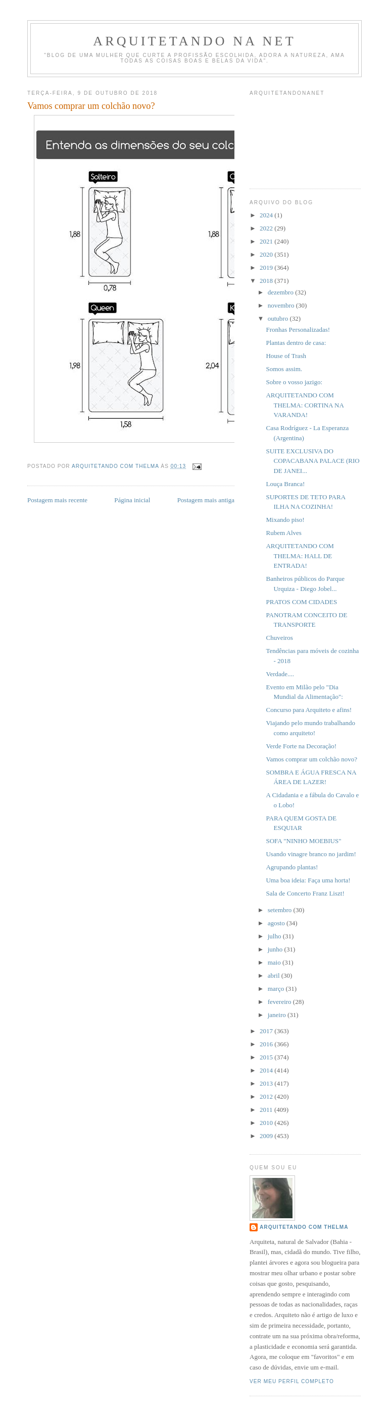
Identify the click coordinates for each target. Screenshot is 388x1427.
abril (274, 975)
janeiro (277, 1015)
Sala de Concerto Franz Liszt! (305, 893)
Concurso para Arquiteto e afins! (309, 710)
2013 (267, 1083)
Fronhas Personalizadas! (298, 329)
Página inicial (132, 500)
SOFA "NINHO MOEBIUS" (303, 841)
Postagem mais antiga (205, 500)
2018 (267, 280)
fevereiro (280, 1001)
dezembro (282, 292)
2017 (267, 1031)
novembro (282, 305)
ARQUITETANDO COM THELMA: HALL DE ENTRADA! (299, 555)
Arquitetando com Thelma (304, 1227)
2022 (267, 228)
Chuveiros (279, 637)
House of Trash (286, 356)
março (277, 988)
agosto (277, 923)
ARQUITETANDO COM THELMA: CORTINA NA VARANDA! (305, 405)
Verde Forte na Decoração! (301, 746)
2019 (267, 267)
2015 (267, 1057)
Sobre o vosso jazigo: (294, 382)
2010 (267, 1122)
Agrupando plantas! (292, 867)
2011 (267, 1109)
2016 (267, 1044)
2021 (267, 241)
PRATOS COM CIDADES (301, 602)
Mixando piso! (285, 519)
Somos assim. (284, 369)
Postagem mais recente (57, 500)
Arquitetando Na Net (194, 41)
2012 (267, 1096)
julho (275, 936)
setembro (281, 910)
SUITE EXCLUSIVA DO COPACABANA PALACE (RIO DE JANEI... (312, 460)
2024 (267, 215)
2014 (267, 1070)
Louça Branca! (285, 484)
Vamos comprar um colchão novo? (311, 759)
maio (275, 962)
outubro (279, 318)
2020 (267, 254)
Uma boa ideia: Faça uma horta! (308, 880)
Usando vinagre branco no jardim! (311, 854)
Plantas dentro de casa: (296, 342)
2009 (267, 1136)
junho (276, 949)
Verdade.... (280, 674)
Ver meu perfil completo (292, 1381)
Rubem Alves (283, 533)
